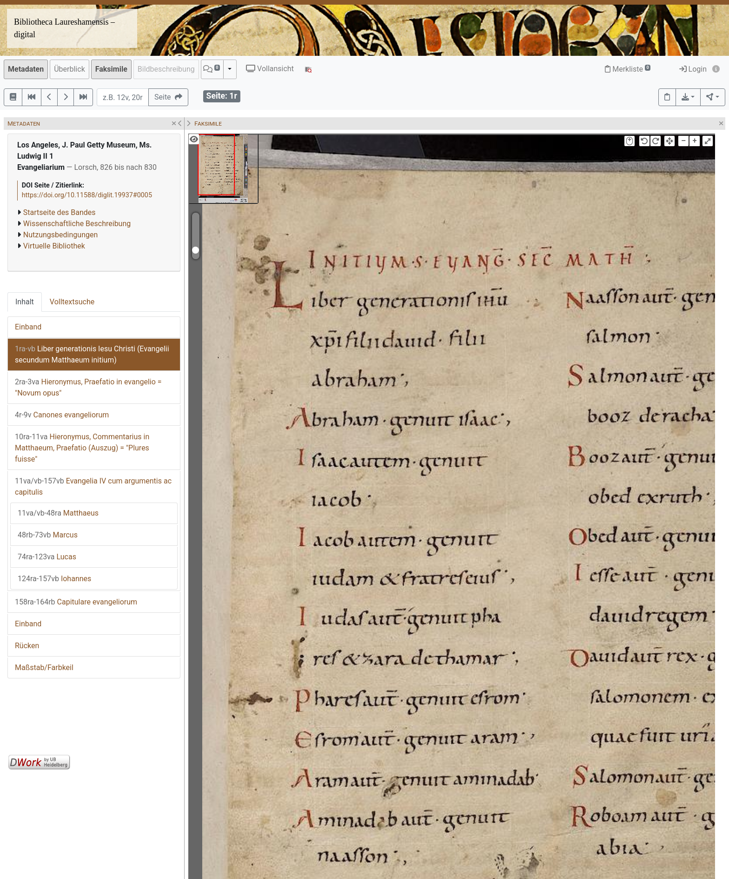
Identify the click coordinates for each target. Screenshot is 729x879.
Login (693, 69)
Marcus (48, 534)
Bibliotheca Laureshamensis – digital (64, 28)
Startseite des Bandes (59, 212)
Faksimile (111, 69)
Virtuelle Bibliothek (54, 246)
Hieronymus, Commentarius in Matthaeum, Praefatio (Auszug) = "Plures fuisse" (82, 447)
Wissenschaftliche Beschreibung (77, 223)
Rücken (27, 645)
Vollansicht (270, 68)
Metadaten (26, 69)
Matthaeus (58, 513)
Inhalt (24, 301)
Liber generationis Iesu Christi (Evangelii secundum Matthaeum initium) (92, 354)
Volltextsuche (72, 301)
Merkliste (627, 69)
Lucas (47, 556)
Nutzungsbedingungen (60, 234)
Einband (28, 326)
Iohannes (54, 578)
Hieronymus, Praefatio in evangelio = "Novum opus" (88, 387)
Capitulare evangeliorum (76, 601)
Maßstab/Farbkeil (44, 667)
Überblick (69, 69)
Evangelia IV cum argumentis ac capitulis (93, 486)
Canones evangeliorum (62, 414)
